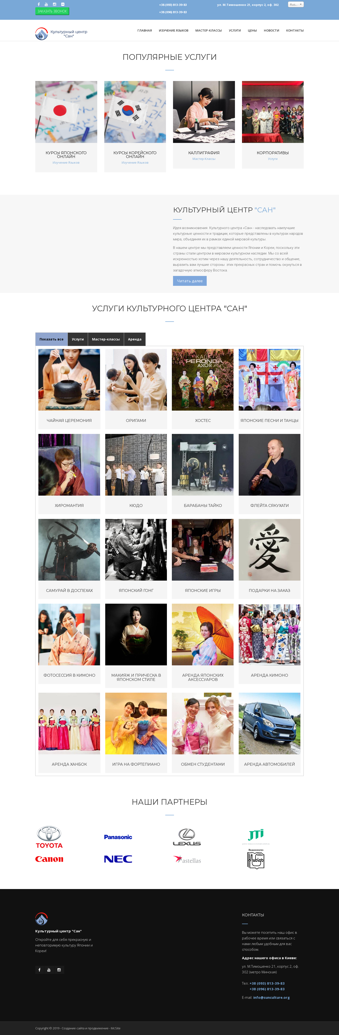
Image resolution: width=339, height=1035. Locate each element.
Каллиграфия (204, 153)
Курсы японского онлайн (66, 155)
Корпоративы (273, 153)
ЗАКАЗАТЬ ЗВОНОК (52, 11)
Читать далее (190, 280)
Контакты (295, 30)
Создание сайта (73, 1028)
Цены (252, 30)
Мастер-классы (106, 339)
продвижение (98, 1028)
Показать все (52, 339)
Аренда (134, 339)
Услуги (78, 339)
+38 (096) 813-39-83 (267, 988)
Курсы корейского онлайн (135, 155)
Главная (144, 30)
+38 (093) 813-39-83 (267, 983)
